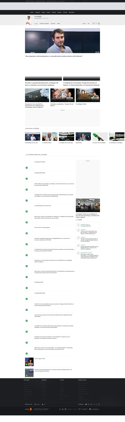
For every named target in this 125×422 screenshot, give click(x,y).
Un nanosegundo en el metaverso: (44, 209)
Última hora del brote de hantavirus (40, 1)
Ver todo (27, 404)
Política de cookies (88, 392)
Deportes (59, 12)
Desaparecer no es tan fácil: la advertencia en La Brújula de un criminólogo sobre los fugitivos (35, 109)
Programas (37, 12)
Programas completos (43, 23)
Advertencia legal (87, 390)
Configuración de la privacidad (90, 405)
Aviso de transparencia (88, 394)
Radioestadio (27, 394)
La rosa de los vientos (29, 398)
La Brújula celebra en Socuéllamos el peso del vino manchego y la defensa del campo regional (87, 219)
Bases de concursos (88, 396)
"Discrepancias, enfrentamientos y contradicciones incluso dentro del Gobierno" (60, 57)
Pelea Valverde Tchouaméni (30, 1)
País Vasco (47, 401)
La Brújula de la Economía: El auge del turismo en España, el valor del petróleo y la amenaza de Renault (81, 87)
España (48, 12)
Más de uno (27, 388)
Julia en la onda (28, 390)
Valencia (46, 394)
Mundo (65, 390)
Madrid (46, 388)
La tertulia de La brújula (115, 146)
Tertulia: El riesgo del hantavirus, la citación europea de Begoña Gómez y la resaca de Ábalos (89, 243)
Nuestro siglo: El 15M (40, 362)
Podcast (43, 12)
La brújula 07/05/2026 (40, 166)
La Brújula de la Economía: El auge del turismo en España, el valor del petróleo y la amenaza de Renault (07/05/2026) (53, 253)
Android (37, 411)
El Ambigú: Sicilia (81, 108)
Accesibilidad (86, 403)
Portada (35, 23)
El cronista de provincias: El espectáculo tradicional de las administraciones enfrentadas (51, 319)
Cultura (65, 398)
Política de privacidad (88, 388)
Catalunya (47, 390)
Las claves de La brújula (98, 146)
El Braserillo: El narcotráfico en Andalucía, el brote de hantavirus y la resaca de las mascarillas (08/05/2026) (54, 188)
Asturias (46, 398)
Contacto (86, 401)
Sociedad (66, 394)
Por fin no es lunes (29, 401)
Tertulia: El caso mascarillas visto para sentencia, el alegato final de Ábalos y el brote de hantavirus (89, 236)
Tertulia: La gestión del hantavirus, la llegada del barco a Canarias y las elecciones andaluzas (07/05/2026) (54, 243)
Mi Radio (84, 1)
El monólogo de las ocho (31, 146)
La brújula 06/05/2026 (40, 297)
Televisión (66, 396)
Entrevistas (79, 146)
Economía (54, 12)
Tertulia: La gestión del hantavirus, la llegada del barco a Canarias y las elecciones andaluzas (42, 87)
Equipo (56, 23)
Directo (32, 12)
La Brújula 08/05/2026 (40, 176)
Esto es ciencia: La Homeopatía (43, 231)
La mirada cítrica (46, 146)
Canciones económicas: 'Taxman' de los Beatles (62, 108)
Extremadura (47, 396)
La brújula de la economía (66, 146)
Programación (71, 1)
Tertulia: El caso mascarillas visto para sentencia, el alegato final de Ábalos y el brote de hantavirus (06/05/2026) (54, 308)
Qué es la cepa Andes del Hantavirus (52, 1)
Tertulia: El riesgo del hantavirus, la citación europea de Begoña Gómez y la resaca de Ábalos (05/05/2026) (53, 374)
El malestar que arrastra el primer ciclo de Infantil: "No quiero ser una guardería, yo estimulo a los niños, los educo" (53, 341)
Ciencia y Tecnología (68, 401)
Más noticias (71, 12)
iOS (43, 411)
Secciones (51, 23)
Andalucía (47, 392)
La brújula (27, 392)
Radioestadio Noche (29, 396)
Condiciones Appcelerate (89, 398)
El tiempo (65, 12)
